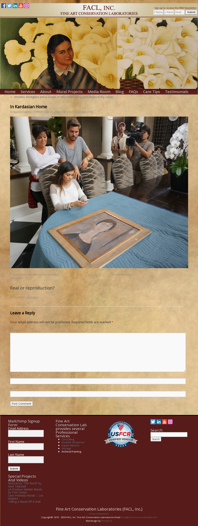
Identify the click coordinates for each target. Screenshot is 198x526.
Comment (16, 330)
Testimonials (176, 92)
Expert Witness (71, 445)
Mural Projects (69, 92)
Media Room (99, 92)
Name (14, 375)
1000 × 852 (80, 111)
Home (10, 92)
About (45, 92)
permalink (32, 297)
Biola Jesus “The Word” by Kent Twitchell (24, 484)
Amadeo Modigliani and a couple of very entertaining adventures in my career (61, 97)
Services (28, 92)
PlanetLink (106, 520)
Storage (66, 448)
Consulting (68, 439)
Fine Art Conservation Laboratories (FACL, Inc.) (99, 509)
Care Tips (151, 92)
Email (14, 388)
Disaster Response (73, 442)
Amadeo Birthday (122, 274)
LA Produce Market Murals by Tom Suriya (25, 490)
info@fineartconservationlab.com (139, 517)
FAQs (133, 92)
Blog (120, 92)
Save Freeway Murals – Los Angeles (25, 497)
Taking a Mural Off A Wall (24, 501)
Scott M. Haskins (22, 111)
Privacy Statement (99, 513)
